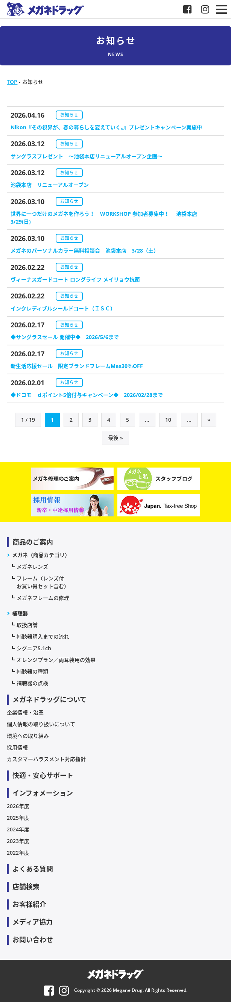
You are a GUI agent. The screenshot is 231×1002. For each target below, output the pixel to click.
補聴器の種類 (32, 671)
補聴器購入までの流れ (43, 636)
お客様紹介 (29, 904)
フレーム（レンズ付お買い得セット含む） (43, 582)
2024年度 (18, 829)
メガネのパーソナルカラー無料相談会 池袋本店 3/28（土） (85, 250)
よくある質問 (32, 868)
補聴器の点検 (32, 683)
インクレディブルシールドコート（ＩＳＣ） (63, 308)
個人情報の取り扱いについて (41, 724)
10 (168, 419)
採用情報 (17, 747)
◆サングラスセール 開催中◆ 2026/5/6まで (65, 337)
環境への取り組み (28, 735)
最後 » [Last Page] (115, 437)
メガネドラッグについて (49, 699)
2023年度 (18, 841)
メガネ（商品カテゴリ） (41, 555)
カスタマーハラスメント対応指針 (46, 759)
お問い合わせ (32, 939)
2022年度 (18, 852)
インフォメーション (42, 793)
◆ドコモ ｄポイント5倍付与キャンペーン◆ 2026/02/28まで (87, 394)
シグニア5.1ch (34, 648)
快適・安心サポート (42, 775)
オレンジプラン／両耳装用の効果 (56, 659)
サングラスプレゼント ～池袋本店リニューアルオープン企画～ (87, 156)
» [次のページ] (208, 419)
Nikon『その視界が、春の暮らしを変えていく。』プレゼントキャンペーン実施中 (106, 127)
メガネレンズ (32, 566)
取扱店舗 (27, 624)
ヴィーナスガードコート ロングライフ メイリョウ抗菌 (75, 279)
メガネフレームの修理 (43, 597)
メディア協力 (32, 921)
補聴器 (20, 613)
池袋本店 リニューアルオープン (50, 184)
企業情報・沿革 (25, 712)
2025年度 (18, 817)
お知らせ (69, 115)
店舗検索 (26, 886)
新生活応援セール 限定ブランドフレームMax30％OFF (77, 365)
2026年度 (18, 806)
